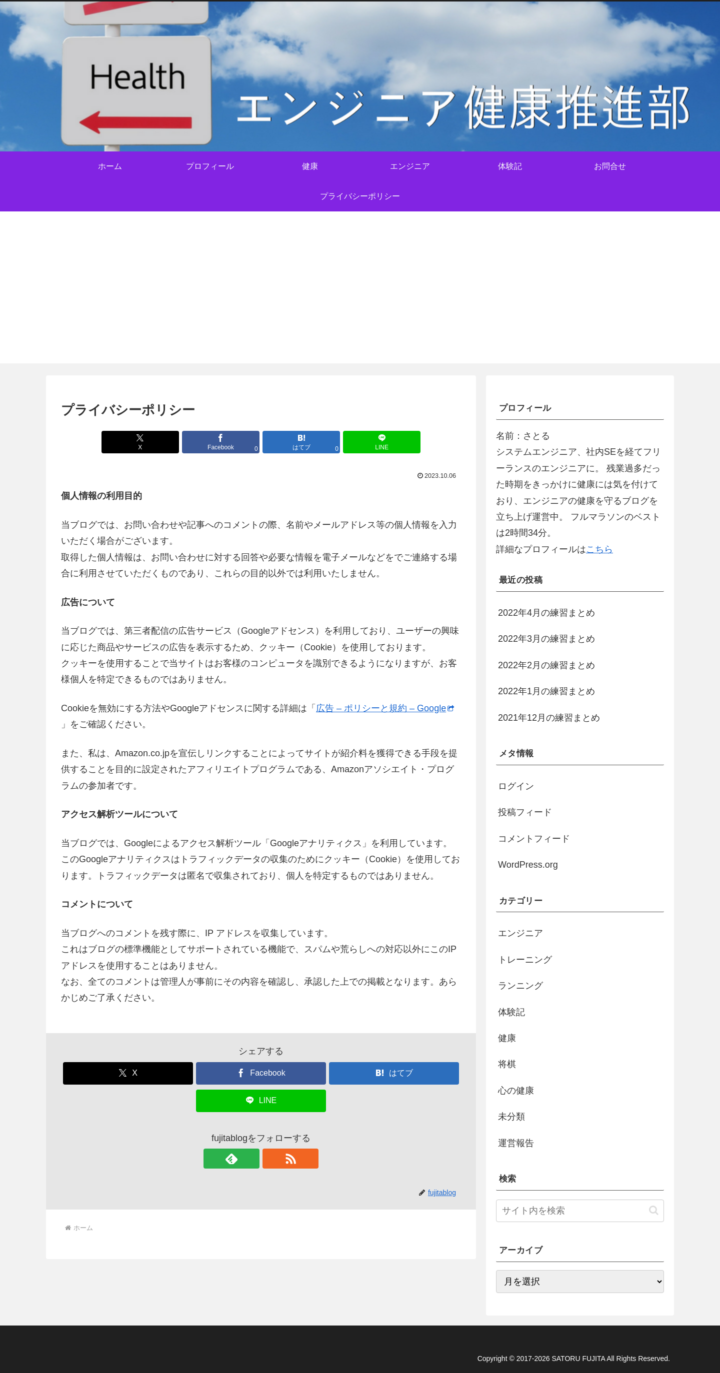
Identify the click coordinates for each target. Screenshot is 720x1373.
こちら (599, 549)
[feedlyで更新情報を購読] (250, 1159)
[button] (653, 1210)
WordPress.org (528, 865)
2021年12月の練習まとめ (549, 718)
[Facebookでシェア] (228, 442)
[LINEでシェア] (362, 442)
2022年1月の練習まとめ (546, 691)
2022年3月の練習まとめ (546, 639)
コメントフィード (534, 839)
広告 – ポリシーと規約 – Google (385, 708)
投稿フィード (525, 812)
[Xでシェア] (160, 442)
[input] (580, 1211)
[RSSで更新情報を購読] (272, 1159)
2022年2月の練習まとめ (546, 665)
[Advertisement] (360, 293)
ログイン (516, 786)
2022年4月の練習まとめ (546, 613)
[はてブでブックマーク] (294, 442)
